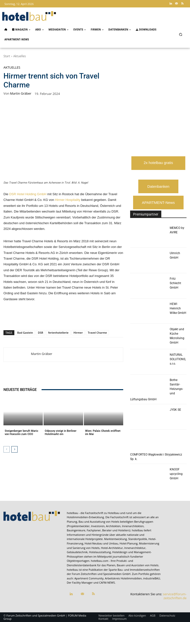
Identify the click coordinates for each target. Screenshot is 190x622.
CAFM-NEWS (107, 582)
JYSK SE (175, 409)
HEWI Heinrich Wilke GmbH (178, 308)
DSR (40, 332)
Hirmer (78, 332)
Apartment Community (89, 578)
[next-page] (14, 449)
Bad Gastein (25, 332)
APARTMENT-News (158, 202)
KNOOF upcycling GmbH (176, 474)
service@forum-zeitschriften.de (175, 596)
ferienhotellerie (58, 332)
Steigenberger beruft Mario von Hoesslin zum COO (21, 432)
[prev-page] (6, 449)
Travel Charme (97, 332)
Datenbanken (158, 186)
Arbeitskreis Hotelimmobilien (123, 578)
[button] (181, 34)
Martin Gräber (20, 93)
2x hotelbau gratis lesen (158, 165)
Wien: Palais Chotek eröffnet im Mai (102, 432)
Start (6, 56)
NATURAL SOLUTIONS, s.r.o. (178, 359)
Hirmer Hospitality (67, 200)
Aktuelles (19, 56)
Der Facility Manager (80, 582)
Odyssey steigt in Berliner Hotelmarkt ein (60, 432)
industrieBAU (151, 578)
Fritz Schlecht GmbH (175, 283)
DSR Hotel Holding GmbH (27, 194)
